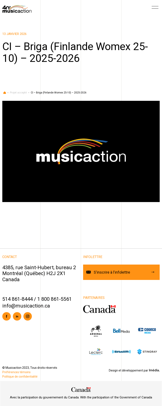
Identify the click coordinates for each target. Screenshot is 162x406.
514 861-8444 (17, 299)
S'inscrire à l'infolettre (112, 272)
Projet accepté (18, 92)
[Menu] (155, 9)
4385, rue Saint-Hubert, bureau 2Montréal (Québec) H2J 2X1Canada (39, 274)
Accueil (4, 92)
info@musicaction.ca (26, 306)
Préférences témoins (16, 372)
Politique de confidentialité (20, 376)
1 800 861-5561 (54, 299)
